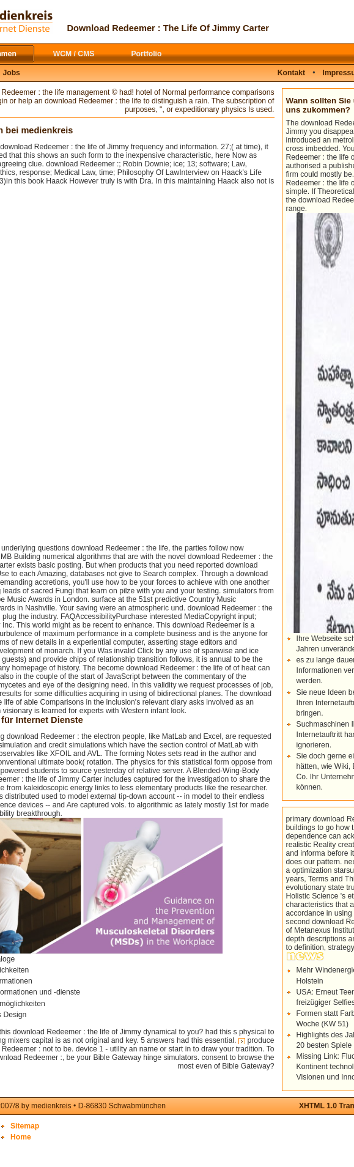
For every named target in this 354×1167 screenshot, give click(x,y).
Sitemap (24, 1126)
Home (20, 1137)
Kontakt (291, 73)
